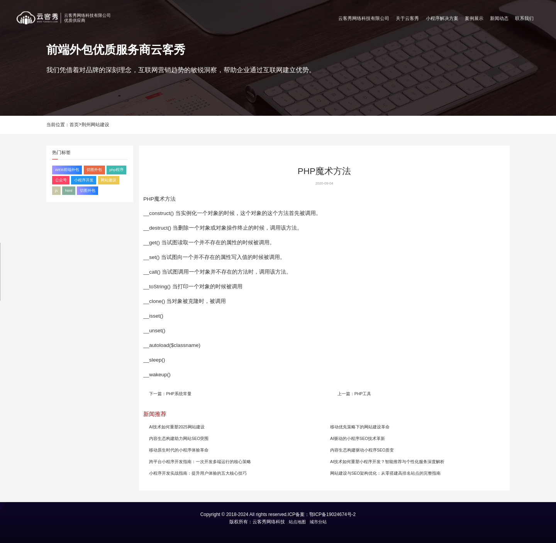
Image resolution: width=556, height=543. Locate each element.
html (68, 190)
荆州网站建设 (95, 124)
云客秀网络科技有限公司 (363, 16)
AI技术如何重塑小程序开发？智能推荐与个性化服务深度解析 (387, 461)
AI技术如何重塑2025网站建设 (176, 427)
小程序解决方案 (442, 16)
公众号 (61, 180)
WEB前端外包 (67, 169)
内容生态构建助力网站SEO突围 (178, 438)
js (56, 190)
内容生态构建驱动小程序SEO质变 (362, 450)
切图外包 (94, 169)
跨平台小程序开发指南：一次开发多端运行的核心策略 (200, 461)
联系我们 (524, 16)
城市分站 (318, 521)
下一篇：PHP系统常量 (170, 393)
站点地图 (297, 521)
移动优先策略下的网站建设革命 (360, 427)
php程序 (116, 169)
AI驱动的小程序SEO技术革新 (357, 438)
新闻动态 (499, 16)
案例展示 (474, 16)
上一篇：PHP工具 (354, 393)
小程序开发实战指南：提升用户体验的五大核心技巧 (198, 473)
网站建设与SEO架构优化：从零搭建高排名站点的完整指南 (385, 473)
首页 (74, 124)
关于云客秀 (407, 16)
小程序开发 (83, 180)
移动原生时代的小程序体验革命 (178, 450)
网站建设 (108, 180)
